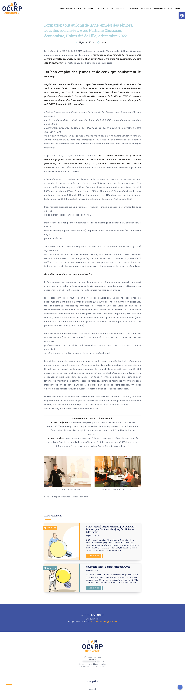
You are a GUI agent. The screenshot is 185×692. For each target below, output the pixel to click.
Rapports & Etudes (163, 8)
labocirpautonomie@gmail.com (103, 621)
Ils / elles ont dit (105, 8)
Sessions (134, 8)
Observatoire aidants (70, 8)
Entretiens (121, 8)
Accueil (92, 689)
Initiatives (146, 8)
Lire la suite (94, 556)
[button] (182, 15)
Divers (178, 8)
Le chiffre (88, 8)
